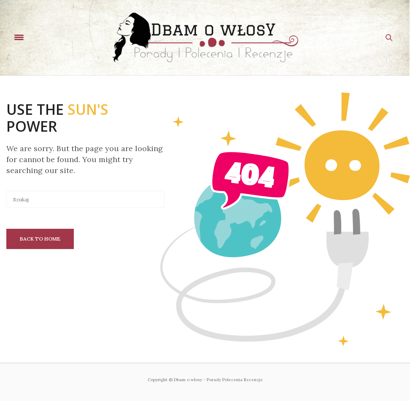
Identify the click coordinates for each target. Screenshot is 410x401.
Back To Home (40, 239)
